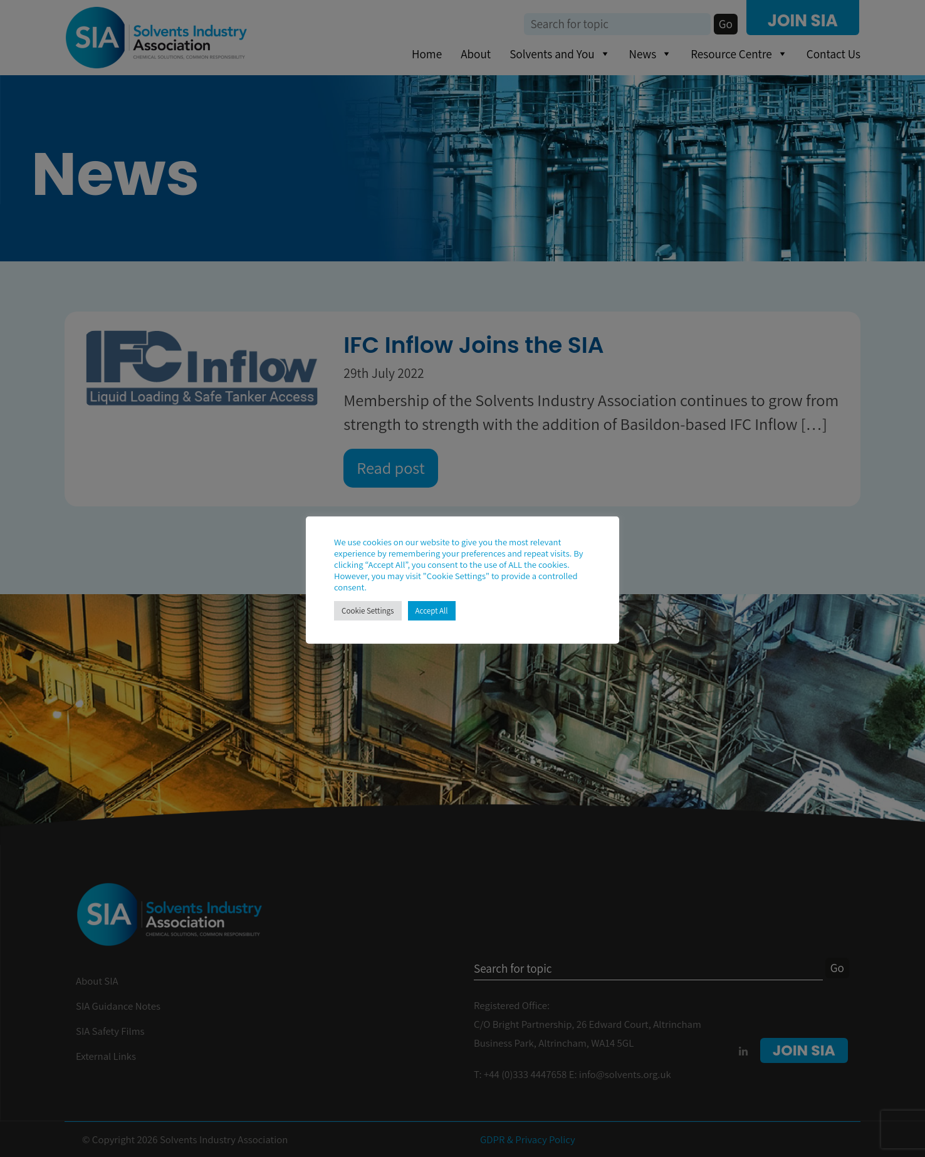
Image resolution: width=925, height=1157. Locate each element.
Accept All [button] (431, 610)
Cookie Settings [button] (368, 610)
